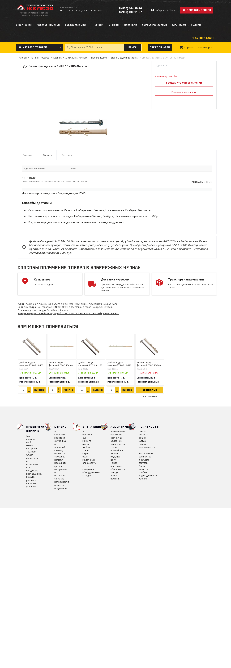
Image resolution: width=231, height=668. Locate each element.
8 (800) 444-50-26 (130, 8)
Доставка (66, 155)
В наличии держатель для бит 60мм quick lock (43, 310)
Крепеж (57, 57)
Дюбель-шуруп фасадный (124, 57)
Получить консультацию (184, 92)
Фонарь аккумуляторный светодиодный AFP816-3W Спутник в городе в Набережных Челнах (68, 313)
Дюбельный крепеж (76, 57)
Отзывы (47, 155)
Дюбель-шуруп (99, 57)
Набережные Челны (165, 10)
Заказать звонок (199, 10)
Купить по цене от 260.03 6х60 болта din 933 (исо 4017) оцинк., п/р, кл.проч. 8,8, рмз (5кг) (67, 303)
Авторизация (204, 38)
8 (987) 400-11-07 (130, 12)
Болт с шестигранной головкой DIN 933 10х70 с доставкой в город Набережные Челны (65, 306)
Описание (28, 155)
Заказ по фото (160, 47)
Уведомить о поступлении (184, 82)
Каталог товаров (39, 57)
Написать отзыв (201, 182)
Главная (22, 57)
